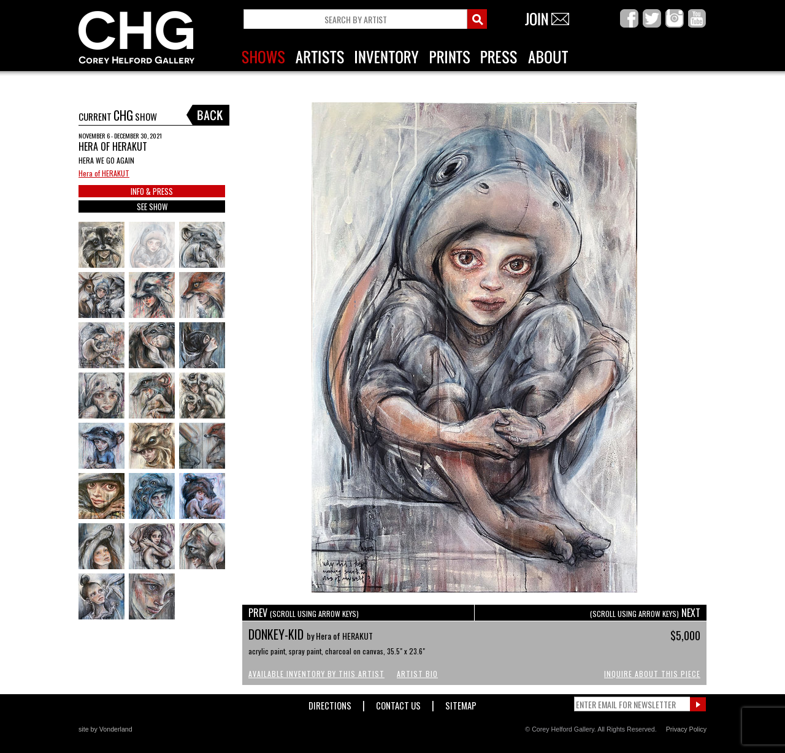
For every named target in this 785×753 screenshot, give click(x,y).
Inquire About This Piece (652, 673)
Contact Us (398, 703)
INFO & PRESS (152, 191)
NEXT (645, 612)
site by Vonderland (105, 729)
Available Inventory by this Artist (316, 673)
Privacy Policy (686, 729)
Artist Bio (417, 673)
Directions (329, 703)
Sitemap (461, 703)
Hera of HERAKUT (103, 173)
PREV (303, 612)
